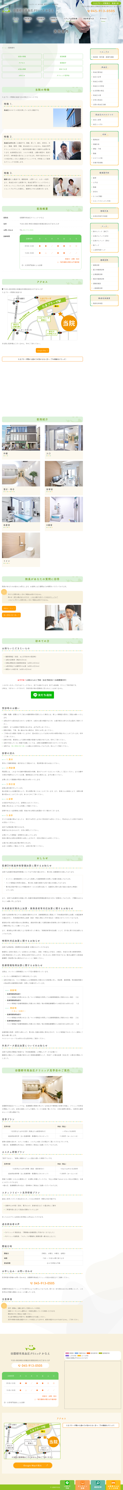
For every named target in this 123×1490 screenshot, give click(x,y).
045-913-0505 (28, 230)
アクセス (103, 19)
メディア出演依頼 (70, 19)
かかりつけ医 (98, 158)
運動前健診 (97, 283)
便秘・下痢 (97, 149)
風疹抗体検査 (98, 303)
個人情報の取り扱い (10, 615)
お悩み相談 (22, 69)
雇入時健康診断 (98, 270)
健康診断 (96, 265)
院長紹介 (27, 19)
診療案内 (53, 19)
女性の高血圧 (98, 100)
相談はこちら (8, 608)
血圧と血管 (97, 120)
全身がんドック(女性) (101, 236)
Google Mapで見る (33, 1465)
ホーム (15, 19)
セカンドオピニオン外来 (102, 201)
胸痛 (94, 187)
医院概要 (63, 56)
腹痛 (94, 153)
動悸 (94, 178)
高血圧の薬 (97, 95)
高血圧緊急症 (98, 72)
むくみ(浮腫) (97, 196)
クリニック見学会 (63, 75)
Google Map (41, 350)
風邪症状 (96, 139)
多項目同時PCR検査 (100, 216)
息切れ (95, 191)
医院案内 (40, 19)
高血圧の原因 (98, 81)
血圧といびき (98, 124)
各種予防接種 (98, 162)
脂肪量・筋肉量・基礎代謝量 (103, 57)
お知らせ (22, 75)
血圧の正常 (97, 77)
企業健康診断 (98, 274)
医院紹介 (63, 63)
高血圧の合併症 (98, 86)
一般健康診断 (98, 288)
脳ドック (96, 245)
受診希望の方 (88, 19)
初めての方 (63, 69)
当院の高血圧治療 (99, 104)
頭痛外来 (96, 144)
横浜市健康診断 (98, 279)
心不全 (95, 182)
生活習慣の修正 (98, 91)
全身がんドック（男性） (101, 240)
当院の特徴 (22, 56)
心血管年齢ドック (99, 250)
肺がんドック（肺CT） (101, 231)
